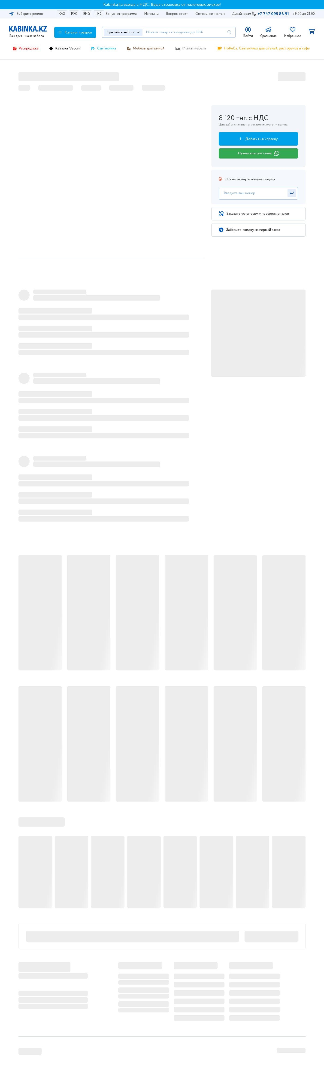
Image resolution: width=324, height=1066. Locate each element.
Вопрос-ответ (177, 14)
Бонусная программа (121, 14)
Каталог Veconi (67, 48)
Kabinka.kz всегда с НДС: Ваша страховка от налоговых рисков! (162, 5)
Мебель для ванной (148, 48)
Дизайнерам (241, 14)
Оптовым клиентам (210, 14)
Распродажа (28, 48)
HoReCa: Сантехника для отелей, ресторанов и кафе (267, 48)
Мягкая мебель (194, 48)
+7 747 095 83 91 (273, 14)
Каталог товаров (75, 32)
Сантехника (106, 48)
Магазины (151, 14)
